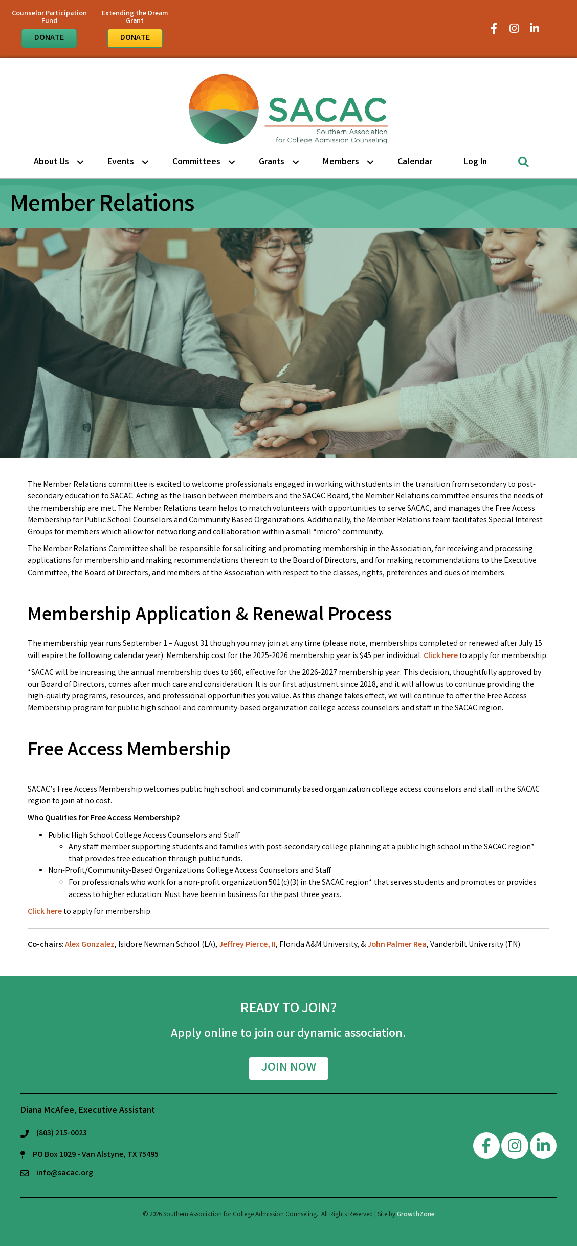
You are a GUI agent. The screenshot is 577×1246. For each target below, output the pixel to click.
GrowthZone (416, 1215)
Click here (441, 656)
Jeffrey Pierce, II (247, 945)
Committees (196, 162)
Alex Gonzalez (90, 945)
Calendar (414, 162)
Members (341, 162)
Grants (271, 162)
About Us (51, 162)
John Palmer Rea (397, 945)
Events (120, 162)
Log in (475, 162)
